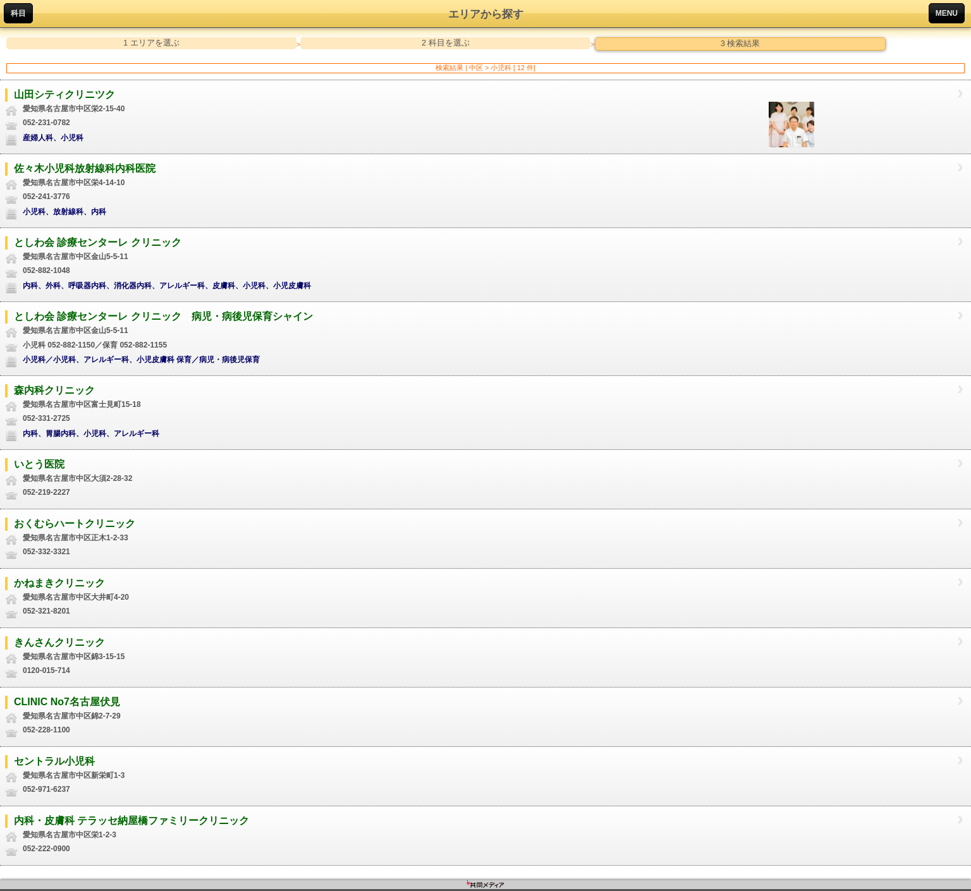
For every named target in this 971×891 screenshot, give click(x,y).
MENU (947, 13)
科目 (18, 13)
